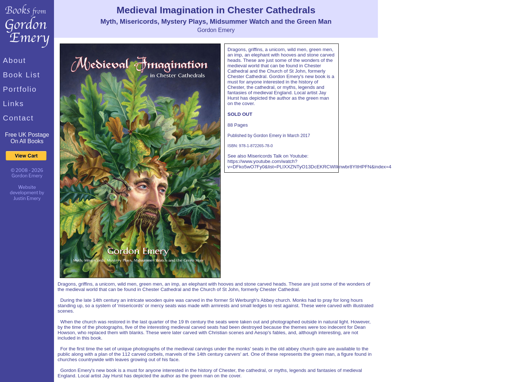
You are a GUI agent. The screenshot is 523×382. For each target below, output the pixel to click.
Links (13, 103)
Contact (18, 118)
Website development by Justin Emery (27, 193)
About (14, 60)
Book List (21, 75)
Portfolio (20, 89)
